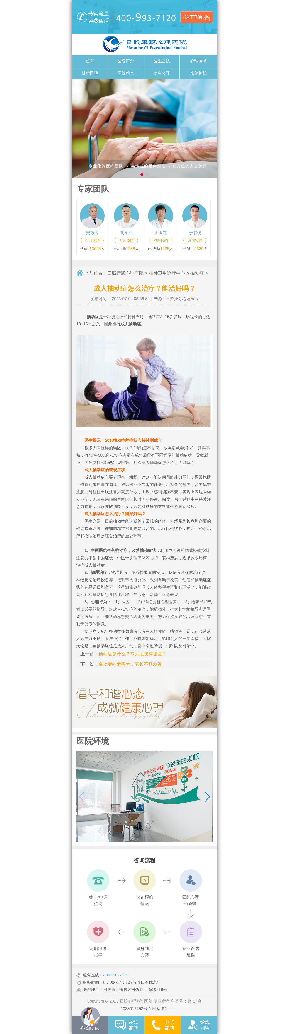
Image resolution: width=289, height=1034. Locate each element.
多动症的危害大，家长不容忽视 (130, 664)
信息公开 (162, 73)
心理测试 (198, 61)
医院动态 (126, 73)
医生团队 (162, 61)
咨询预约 (92, 240)
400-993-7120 (116, 975)
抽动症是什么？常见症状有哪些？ (132, 653)
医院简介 (126, 61)
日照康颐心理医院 (125, 273)
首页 (90, 61)
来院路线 (198, 73)
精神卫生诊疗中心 (167, 273)
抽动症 (197, 273)
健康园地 (90, 73)
